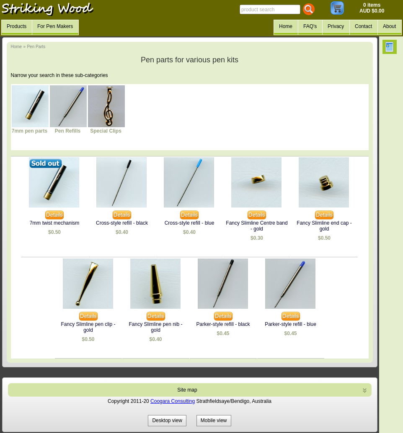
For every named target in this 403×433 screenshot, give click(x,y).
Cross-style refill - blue (189, 223)
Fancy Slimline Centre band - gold (256, 226)
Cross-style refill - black (122, 223)
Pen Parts (36, 46)
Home (16, 46)
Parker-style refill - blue (290, 324)
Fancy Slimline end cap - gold (324, 226)
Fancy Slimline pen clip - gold (88, 327)
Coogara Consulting (172, 401)
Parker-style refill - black (223, 324)
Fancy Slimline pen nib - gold (155, 327)
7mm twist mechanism (55, 223)
